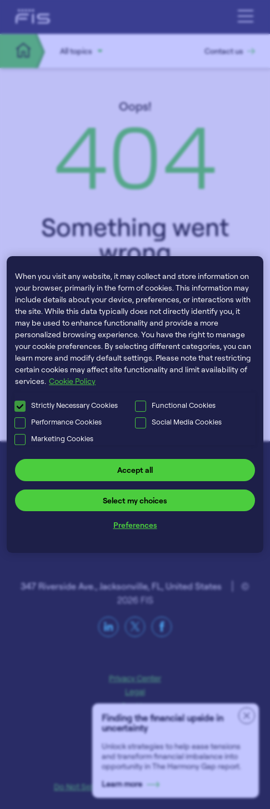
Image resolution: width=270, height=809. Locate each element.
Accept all (135, 470)
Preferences (135, 525)
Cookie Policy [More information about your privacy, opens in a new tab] (72, 381)
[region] (135, 404)
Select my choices (135, 500)
